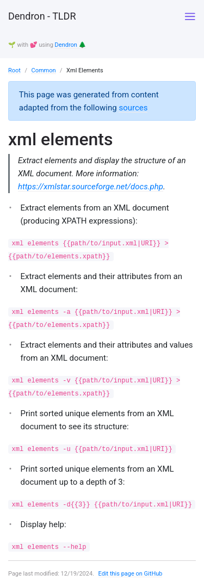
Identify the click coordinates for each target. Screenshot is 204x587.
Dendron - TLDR (42, 16)
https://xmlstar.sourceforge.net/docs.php (90, 186)
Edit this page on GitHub (130, 573)
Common (43, 70)
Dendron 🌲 (70, 44)
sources (133, 108)
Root (14, 70)
